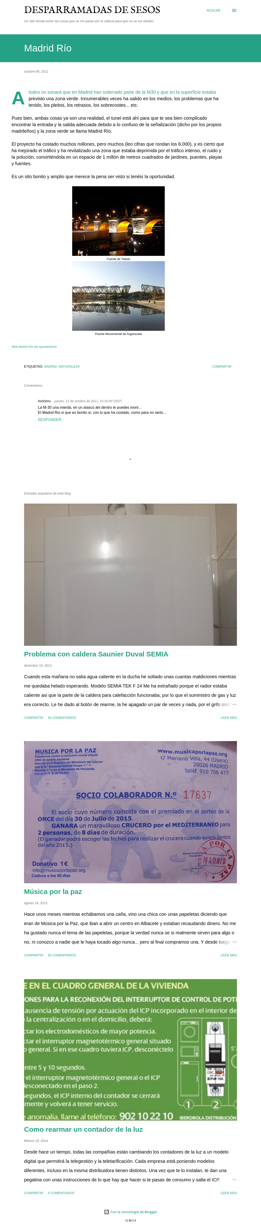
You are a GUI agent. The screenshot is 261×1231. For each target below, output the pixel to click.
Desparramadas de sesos (92, 10)
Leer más (229, 718)
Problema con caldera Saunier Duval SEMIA (96, 654)
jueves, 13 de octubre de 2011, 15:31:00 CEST (88, 401)
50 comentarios (62, 955)
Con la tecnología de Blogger (130, 1212)
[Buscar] (213, 10)
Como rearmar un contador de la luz (83, 1129)
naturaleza (69, 366)
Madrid (50, 366)
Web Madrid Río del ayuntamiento (34, 346)
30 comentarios (62, 718)
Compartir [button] (221, 366)
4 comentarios (61, 1193)
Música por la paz (53, 891)
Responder (49, 420)
